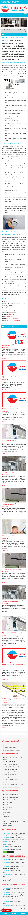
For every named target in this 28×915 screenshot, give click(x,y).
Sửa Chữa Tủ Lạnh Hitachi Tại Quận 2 (13, 784)
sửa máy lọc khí (7, 825)
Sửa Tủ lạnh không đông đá (10, 779)
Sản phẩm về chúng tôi (10, 741)
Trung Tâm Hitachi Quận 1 (10, 782)
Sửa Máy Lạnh (6, 536)
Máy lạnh (15, 29)
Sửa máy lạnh (6, 345)
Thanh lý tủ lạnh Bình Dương (10, 797)
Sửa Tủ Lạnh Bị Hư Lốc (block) (11, 772)
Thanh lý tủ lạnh (7, 802)
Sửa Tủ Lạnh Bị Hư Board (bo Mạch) (12, 767)
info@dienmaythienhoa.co (12, 318)
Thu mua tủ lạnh (7, 807)
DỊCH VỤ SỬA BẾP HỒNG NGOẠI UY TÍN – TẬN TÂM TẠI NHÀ (14, 822)
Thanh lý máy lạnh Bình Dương (11, 569)
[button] (3, 22)
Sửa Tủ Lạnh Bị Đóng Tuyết (10, 769)
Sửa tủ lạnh (6, 804)
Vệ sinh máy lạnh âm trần (9, 408)
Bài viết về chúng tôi (10, 754)
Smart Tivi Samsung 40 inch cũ (11, 750)
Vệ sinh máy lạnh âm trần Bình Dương (13, 664)
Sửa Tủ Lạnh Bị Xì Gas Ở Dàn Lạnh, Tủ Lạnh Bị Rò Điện (14, 758)
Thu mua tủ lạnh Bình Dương (10, 794)
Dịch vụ (10, 29)
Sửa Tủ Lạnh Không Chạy (9, 774)
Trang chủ (6, 29)
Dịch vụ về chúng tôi (10, 791)
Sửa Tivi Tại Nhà (7, 819)
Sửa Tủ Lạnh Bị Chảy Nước (10, 777)
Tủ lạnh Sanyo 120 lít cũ (9, 747)
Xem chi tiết (5, 358)
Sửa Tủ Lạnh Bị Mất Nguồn (10, 762)
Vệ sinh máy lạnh (7, 377)
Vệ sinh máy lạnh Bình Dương (10, 633)
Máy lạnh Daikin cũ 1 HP (9, 745)
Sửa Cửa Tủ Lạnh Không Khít (10, 764)
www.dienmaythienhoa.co (13, 320)
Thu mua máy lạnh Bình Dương (11, 601)
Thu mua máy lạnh (7, 472)
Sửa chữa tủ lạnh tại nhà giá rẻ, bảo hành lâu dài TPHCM (13, 815)
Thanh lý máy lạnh (7, 504)
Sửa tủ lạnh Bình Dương (9, 799)
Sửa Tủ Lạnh (6, 810)
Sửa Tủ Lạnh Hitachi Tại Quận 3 (11, 787)
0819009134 (11, 314)
